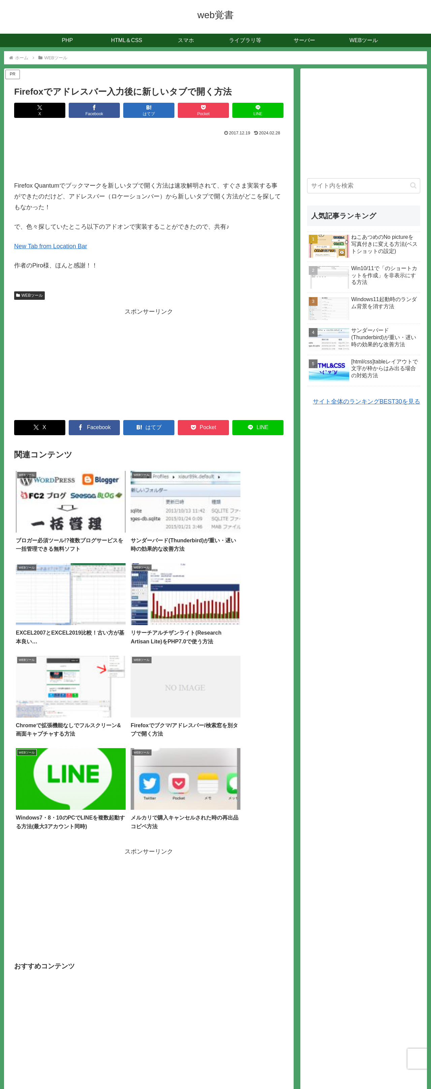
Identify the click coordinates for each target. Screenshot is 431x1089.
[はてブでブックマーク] (148, 110)
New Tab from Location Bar (50, 246)
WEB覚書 (217, 1079)
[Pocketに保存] (203, 110)
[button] (413, 185)
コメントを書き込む (149, 1014)
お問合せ (279, 1067)
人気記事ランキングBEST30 (233, 1067)
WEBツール (29, 295)
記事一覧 (151, 1067)
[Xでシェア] (39, 110)
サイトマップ (182, 1067)
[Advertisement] (149, 156)
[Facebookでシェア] (94, 110)
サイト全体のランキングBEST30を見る (366, 401)
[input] (363, 185)
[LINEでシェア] (258, 110)
